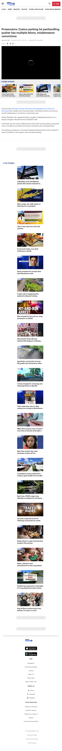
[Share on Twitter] (10, 43)
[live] (56, 4)
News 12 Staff (6, 40)
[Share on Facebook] (7, 43)
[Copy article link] (13, 43)
